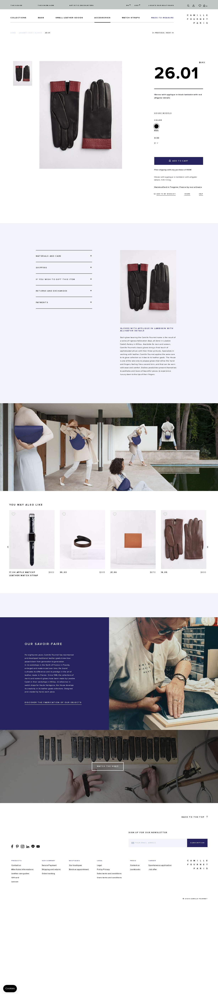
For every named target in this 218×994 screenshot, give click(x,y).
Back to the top (195, 817)
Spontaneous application (160, 865)
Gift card (15, 878)
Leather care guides (20, 873)
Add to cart (179, 161)
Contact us (16, 865)
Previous (160, 33)
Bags (41, 18)
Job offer (153, 869)
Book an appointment (79, 869)
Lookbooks (135, 869)
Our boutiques (75, 865)
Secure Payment (49, 865)
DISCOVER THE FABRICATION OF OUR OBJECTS (53, 702)
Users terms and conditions (109, 878)
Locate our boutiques (161, 5)
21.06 (113, 572)
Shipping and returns (51, 869)
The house (16, 5)
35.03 (63, 572)
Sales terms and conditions (109, 873)
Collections (18, 18)
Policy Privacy (103, 869)
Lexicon (14, 882)
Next (168, 33)
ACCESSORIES (102, 18)
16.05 (164, 572)
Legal (99, 865)
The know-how (46, 5)
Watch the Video (108, 766)
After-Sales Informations (22, 869)
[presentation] (8, 547)
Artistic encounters (81, 5)
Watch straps (131, 18)
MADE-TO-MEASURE (162, 18)
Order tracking (48, 873)
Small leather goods (69, 18)
